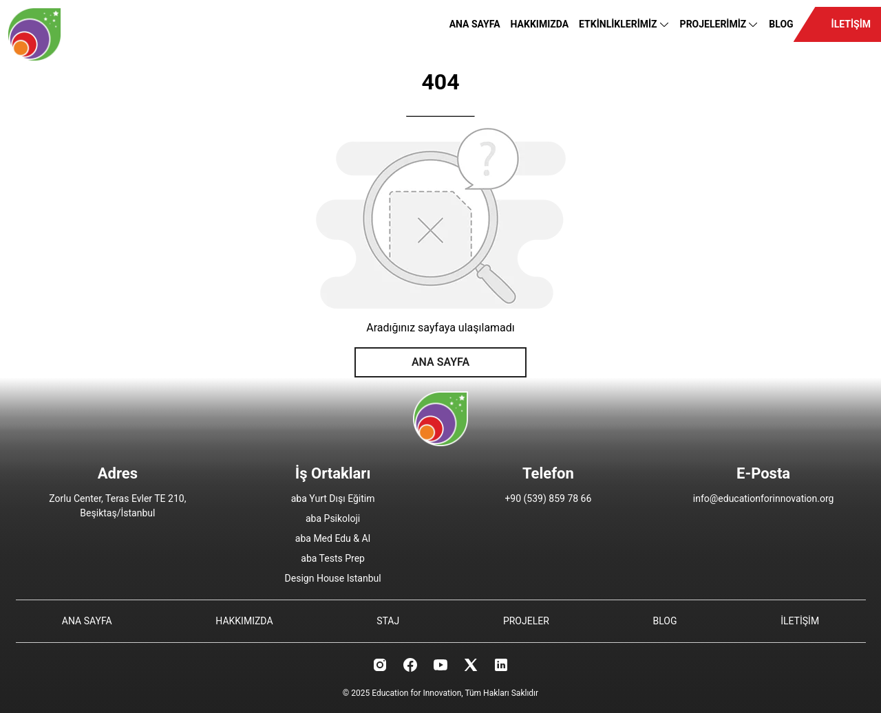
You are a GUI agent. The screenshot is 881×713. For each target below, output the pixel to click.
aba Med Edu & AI (333, 538)
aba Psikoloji (333, 518)
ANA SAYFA (474, 24)
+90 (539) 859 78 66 (548, 498)
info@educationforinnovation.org (763, 498)
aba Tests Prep (333, 558)
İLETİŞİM (851, 24)
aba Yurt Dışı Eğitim (333, 498)
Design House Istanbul (333, 578)
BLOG (781, 24)
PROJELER (526, 620)
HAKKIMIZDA (540, 24)
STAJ (387, 620)
